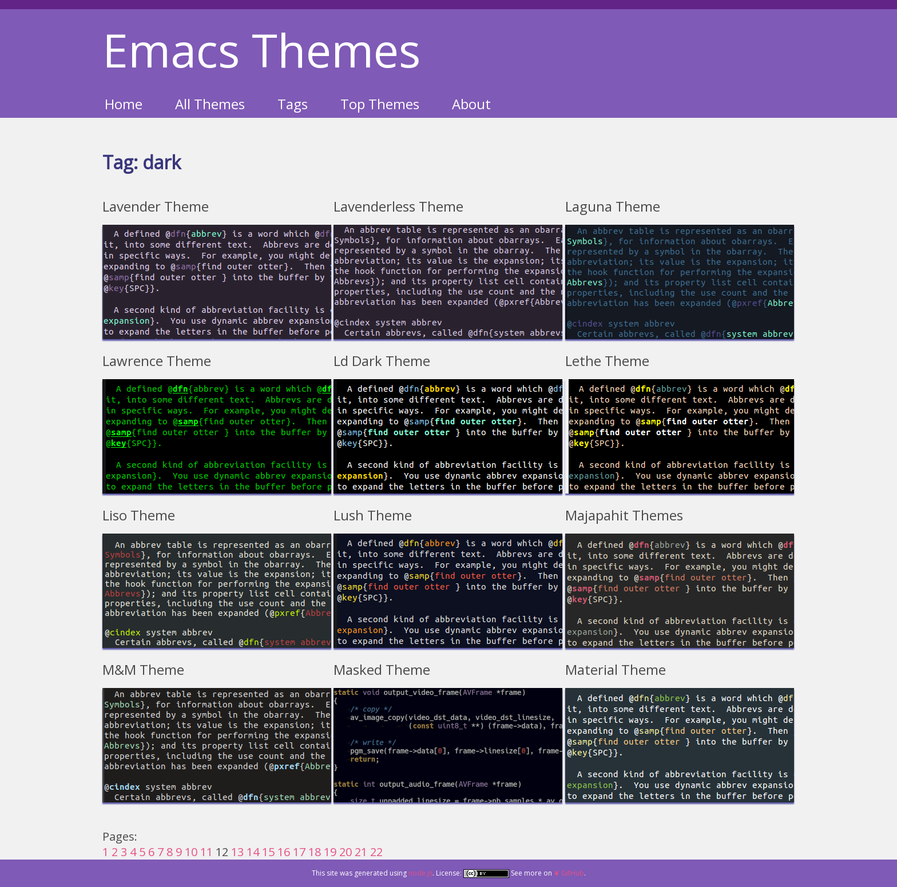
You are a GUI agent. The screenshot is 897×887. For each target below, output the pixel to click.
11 (206, 852)
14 (253, 852)
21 (361, 852)
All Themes (210, 103)
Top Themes (379, 103)
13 (237, 852)
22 (376, 852)
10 (191, 852)
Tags (292, 103)
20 (345, 852)
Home (123, 103)
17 (299, 852)
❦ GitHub (569, 873)
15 (268, 852)
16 (283, 852)
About (471, 103)
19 (330, 852)
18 (314, 852)
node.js (420, 873)
